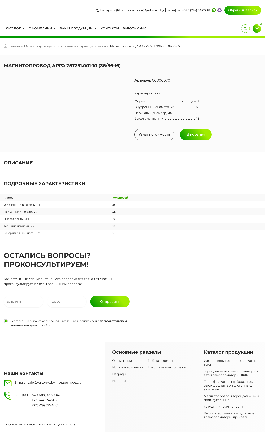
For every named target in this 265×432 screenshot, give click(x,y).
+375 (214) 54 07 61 (196, 10)
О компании (122, 360)
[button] (15, 28)
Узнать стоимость (154, 134)
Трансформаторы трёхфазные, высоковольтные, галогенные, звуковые (228, 385)
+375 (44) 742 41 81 (45, 400)
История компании (127, 367)
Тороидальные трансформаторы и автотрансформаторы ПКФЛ (231, 373)
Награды (119, 374)
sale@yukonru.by (150, 10)
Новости (119, 381)
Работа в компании (163, 360)
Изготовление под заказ (167, 367)
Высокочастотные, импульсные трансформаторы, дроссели (229, 415)
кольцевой (120, 197)
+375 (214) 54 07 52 (45, 395)
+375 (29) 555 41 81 (45, 405)
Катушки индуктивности (223, 406)
